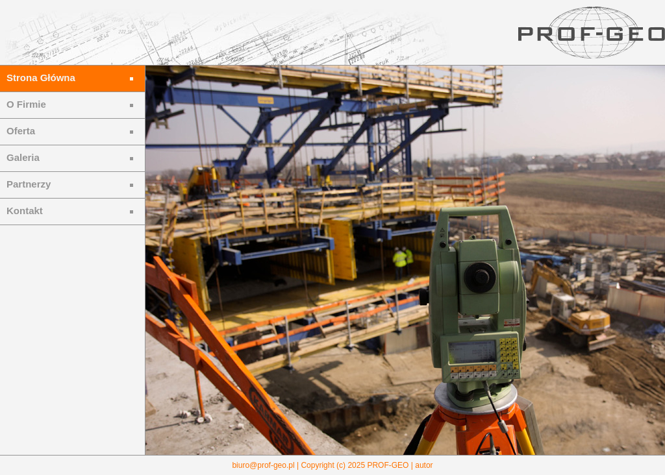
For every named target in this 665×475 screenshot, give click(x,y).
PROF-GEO (387, 465)
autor (424, 465)
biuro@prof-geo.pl (263, 465)
